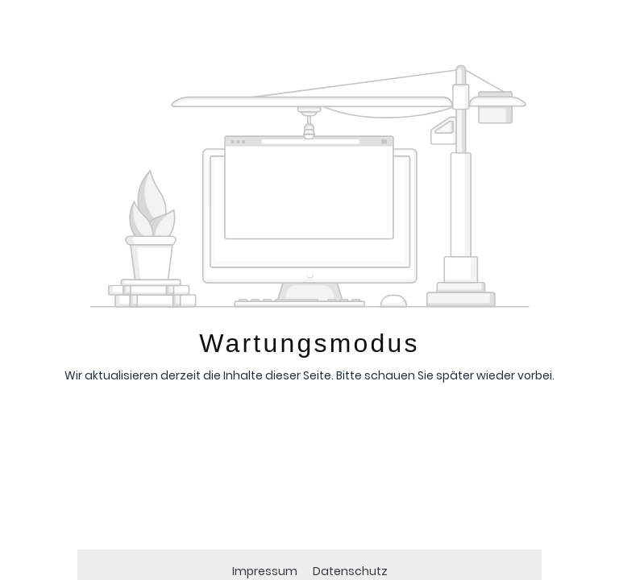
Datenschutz (350, 571)
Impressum (266, 571)
